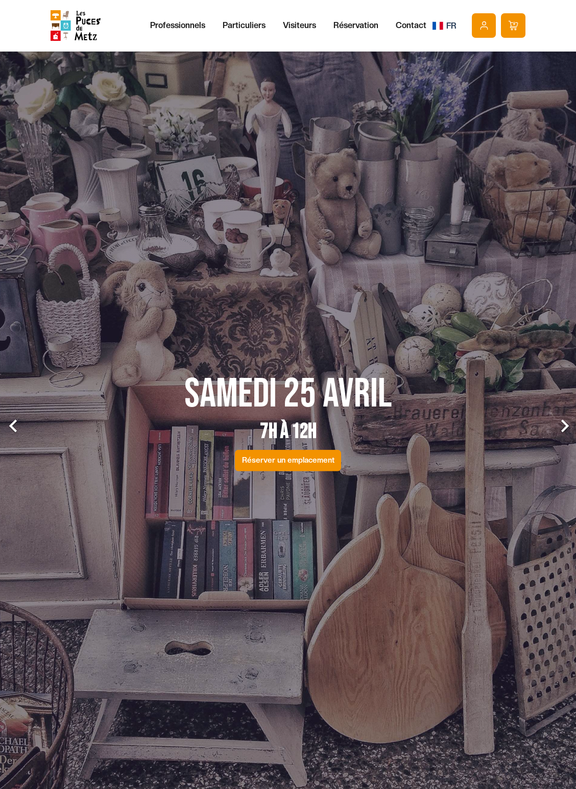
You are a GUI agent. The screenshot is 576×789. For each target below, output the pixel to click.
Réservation (355, 25)
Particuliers (244, 25)
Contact (411, 25)
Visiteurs (299, 25)
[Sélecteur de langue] (445, 25)
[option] (288, 417)
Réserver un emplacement (288, 456)
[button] (43, 417)
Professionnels (177, 25)
